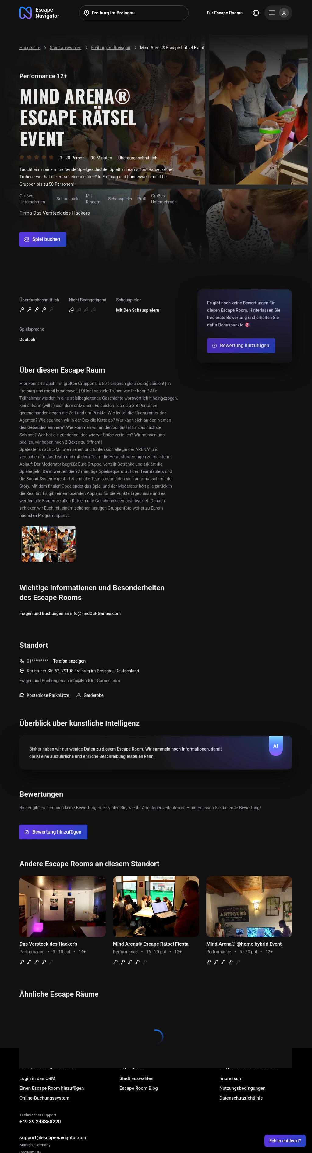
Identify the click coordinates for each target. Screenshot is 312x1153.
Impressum (231, 1078)
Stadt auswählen (136, 1078)
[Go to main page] (39, 12)
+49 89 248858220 (40, 1122)
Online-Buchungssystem (44, 1098)
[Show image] (49, 544)
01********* (37, 661)
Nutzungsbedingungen (242, 1088)
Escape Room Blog (138, 1088)
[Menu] (278, 12)
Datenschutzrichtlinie (241, 1098)
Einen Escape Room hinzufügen (52, 1088)
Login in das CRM (37, 1078)
